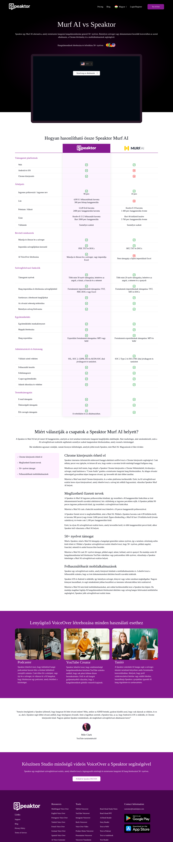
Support (17, 820)
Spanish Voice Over (58, 836)
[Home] (20, 6)
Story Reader (104, 823)
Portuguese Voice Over (59, 818)
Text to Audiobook (106, 836)
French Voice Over (58, 827)
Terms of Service (21, 833)
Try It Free (154, 6)
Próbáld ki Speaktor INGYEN (86, 779)
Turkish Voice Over (58, 823)
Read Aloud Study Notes (109, 810)
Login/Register (135, 6)
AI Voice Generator (58, 840)
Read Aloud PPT (106, 814)
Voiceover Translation (83, 840)
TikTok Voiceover (82, 810)
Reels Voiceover (81, 823)
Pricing (99, 6)
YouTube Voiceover (83, 814)
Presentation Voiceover (84, 836)
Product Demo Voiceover (84, 832)
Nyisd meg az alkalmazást (85, 74)
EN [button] (84, 64)
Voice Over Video (82, 827)
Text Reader (104, 840)
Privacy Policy (20, 829)
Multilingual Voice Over (60, 810)
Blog (107, 6)
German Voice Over (58, 832)
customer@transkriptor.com (134, 810)
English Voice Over (58, 814)
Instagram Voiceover (83, 818)
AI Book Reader (106, 818)
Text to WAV (104, 827)
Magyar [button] (119, 6)
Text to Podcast (105, 832)
